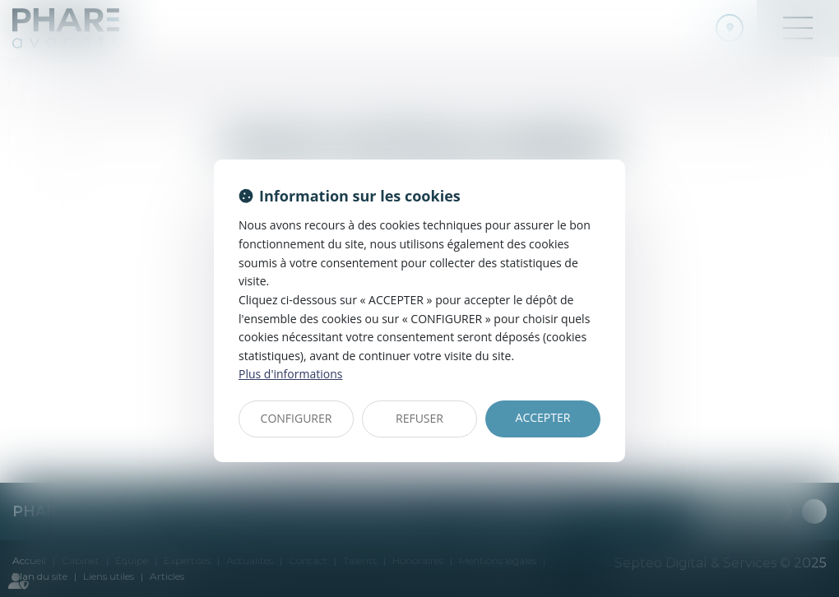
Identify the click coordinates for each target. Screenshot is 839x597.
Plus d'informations (290, 374)
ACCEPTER (543, 417)
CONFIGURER (296, 418)
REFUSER (419, 418)
